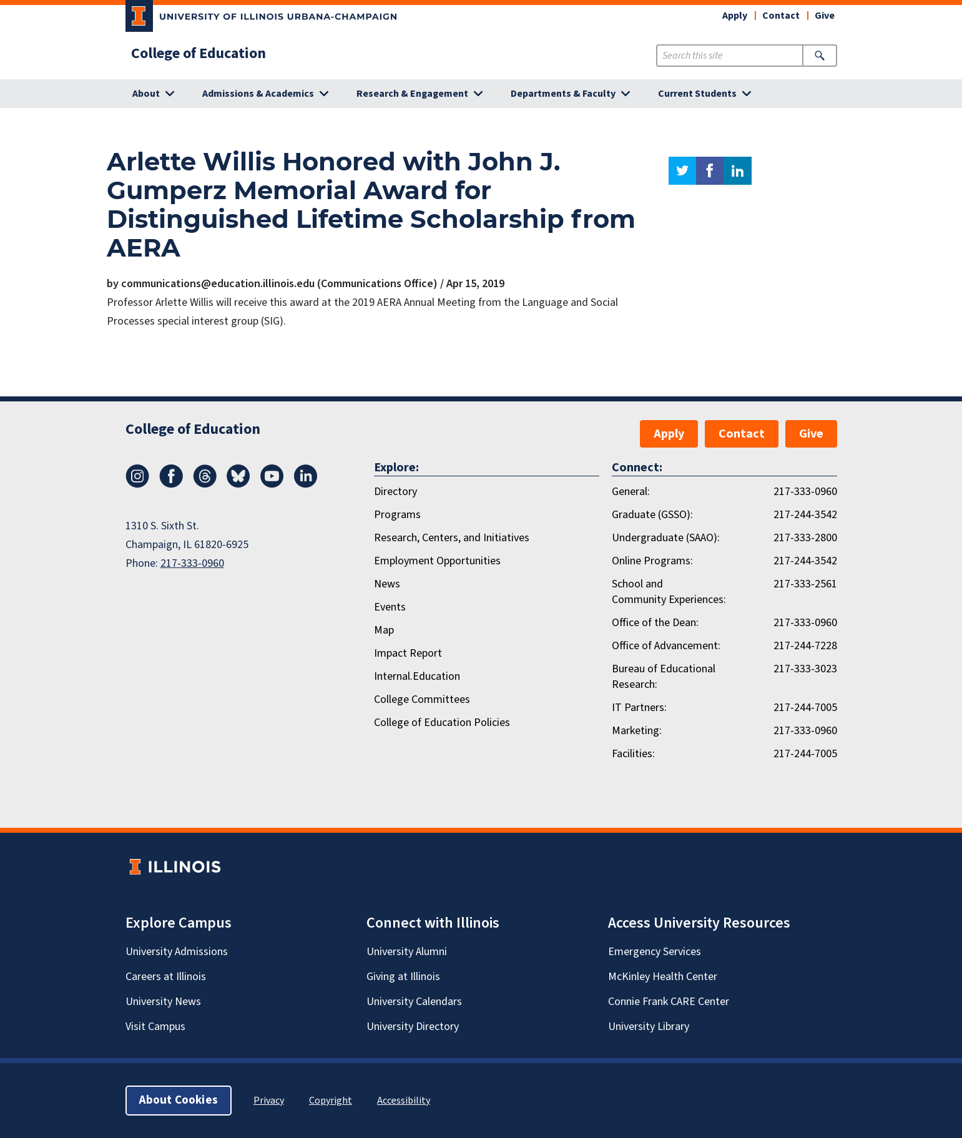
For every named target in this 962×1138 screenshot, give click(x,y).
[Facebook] (171, 484)
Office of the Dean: (655, 622)
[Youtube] (272, 484)
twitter (682, 171)
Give (825, 15)
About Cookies (178, 1100)
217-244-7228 (805, 646)
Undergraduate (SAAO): (666, 538)
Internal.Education (417, 676)
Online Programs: (652, 561)
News (387, 584)
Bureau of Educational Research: (663, 676)
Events (390, 607)
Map (384, 630)
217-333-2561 (805, 584)
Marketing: (637, 730)
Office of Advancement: (666, 646)
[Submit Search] (819, 55)
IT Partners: (639, 707)
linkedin (737, 171)
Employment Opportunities (437, 561)
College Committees (422, 699)
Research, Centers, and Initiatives (451, 538)
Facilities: (633, 754)
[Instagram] (137, 484)
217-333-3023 (805, 669)
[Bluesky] (238, 484)
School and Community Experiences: (669, 591)
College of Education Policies (442, 722)
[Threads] (204, 484)
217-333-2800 (805, 538)
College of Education (198, 53)
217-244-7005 (805, 707)
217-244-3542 (805, 514)
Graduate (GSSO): (652, 514)
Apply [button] (734, 15)
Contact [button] (781, 15)
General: (631, 491)
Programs (397, 514)
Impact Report (408, 653)
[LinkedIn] (305, 484)
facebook (709, 171)
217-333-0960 (192, 563)
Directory (395, 491)
